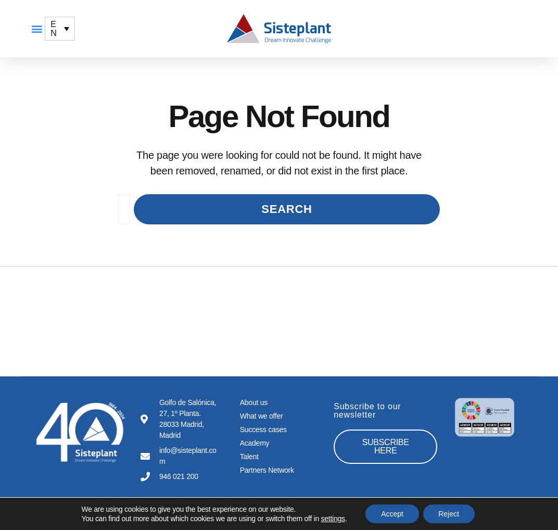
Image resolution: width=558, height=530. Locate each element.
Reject (449, 514)
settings (333, 518)
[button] (36, 28)
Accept (392, 514)
